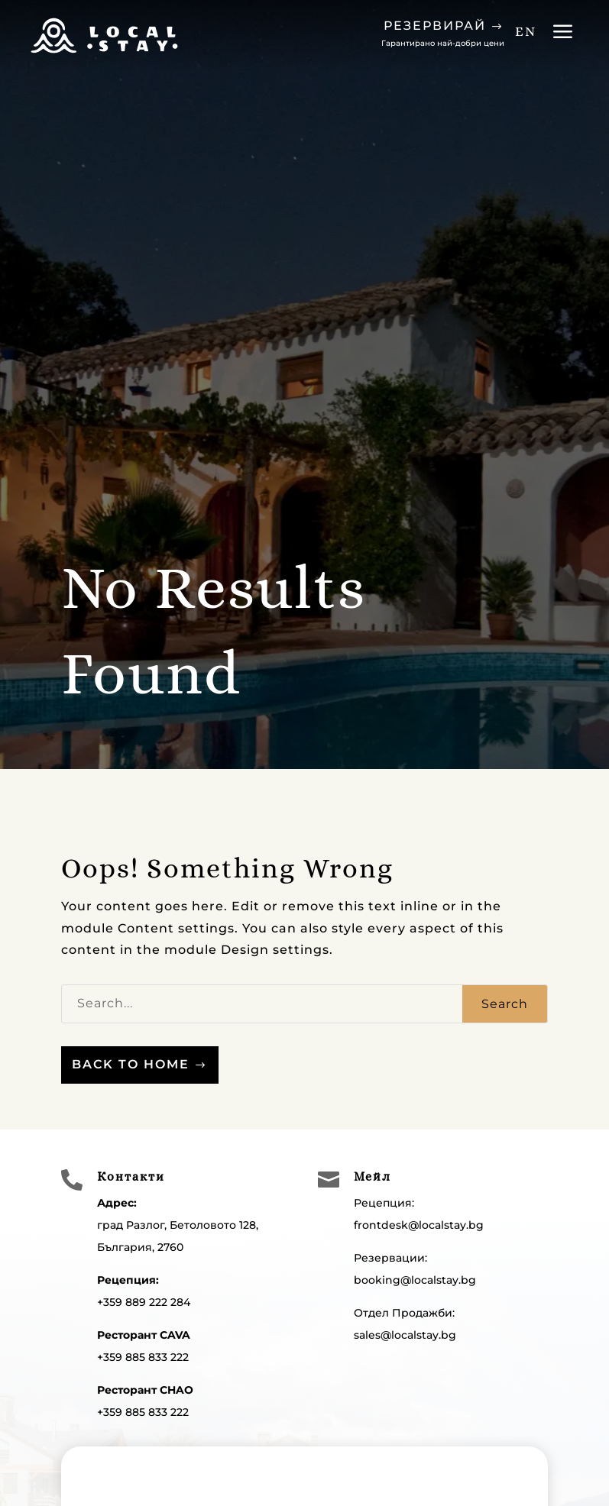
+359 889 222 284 (143, 1302)
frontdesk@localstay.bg (419, 1225)
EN (525, 31)
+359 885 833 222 (143, 1357)
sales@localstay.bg (405, 1335)
